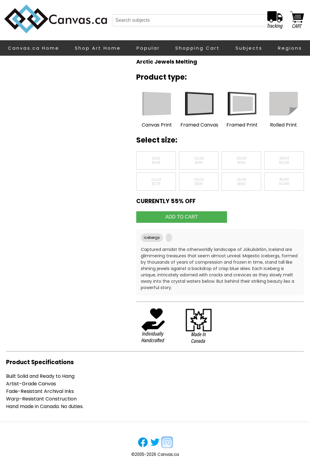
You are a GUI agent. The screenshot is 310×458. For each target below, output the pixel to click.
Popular (148, 48)
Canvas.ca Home (33, 48)
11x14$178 (156, 181)
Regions (290, 48)
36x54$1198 (284, 160)
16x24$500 (199, 181)
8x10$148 (156, 160)
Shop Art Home (98, 48)
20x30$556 (241, 160)
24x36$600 (241, 181)
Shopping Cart (197, 48)
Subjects (249, 48)
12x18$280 (199, 160)
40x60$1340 (284, 181)
